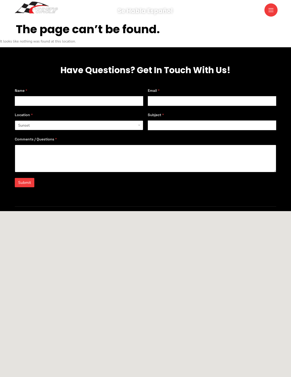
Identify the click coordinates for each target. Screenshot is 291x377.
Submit (24, 182)
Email (154, 90)
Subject (156, 115)
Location (24, 115)
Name (21, 90)
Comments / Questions (36, 139)
